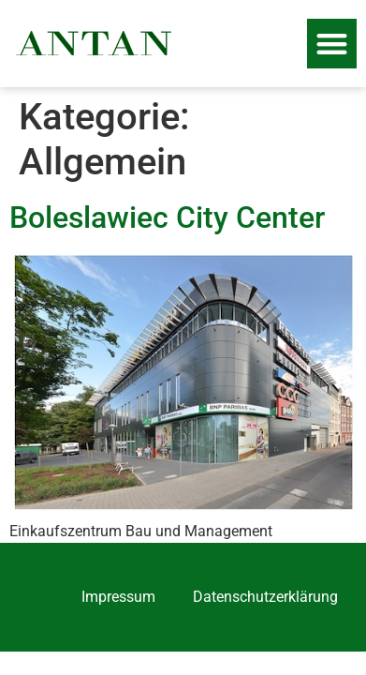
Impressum (118, 597)
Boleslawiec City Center (167, 217)
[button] (332, 43)
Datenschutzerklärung (265, 597)
